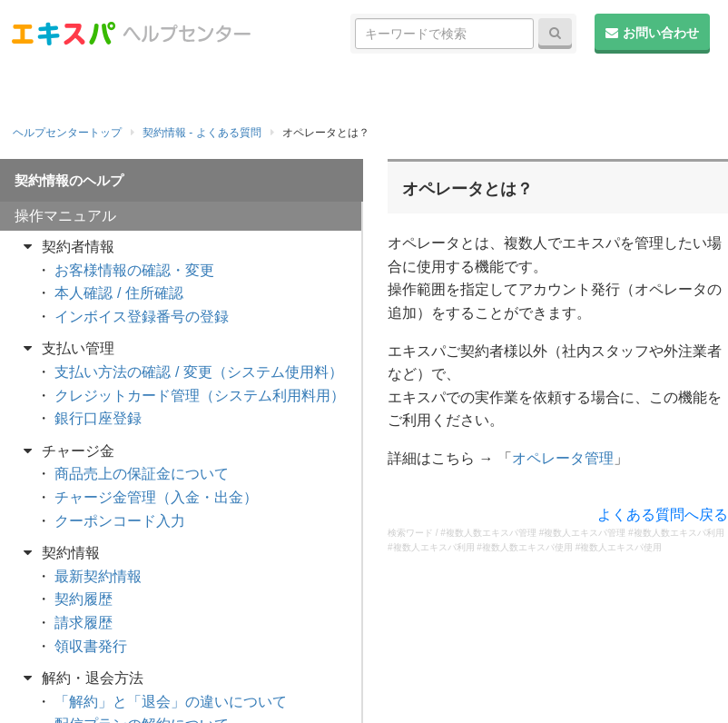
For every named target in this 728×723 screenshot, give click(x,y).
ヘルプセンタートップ (67, 132)
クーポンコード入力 (119, 521)
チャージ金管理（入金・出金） (156, 497)
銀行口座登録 (98, 418)
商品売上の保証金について (141, 473)
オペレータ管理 (563, 458)
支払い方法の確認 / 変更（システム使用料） (198, 372)
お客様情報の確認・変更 (134, 270)
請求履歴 (83, 622)
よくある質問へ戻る (662, 514)
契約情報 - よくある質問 (202, 132)
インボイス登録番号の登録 (141, 316)
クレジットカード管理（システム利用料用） (199, 395)
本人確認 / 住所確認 (118, 293)
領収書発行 (90, 646)
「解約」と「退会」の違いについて (170, 701)
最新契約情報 (98, 576)
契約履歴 (83, 599)
